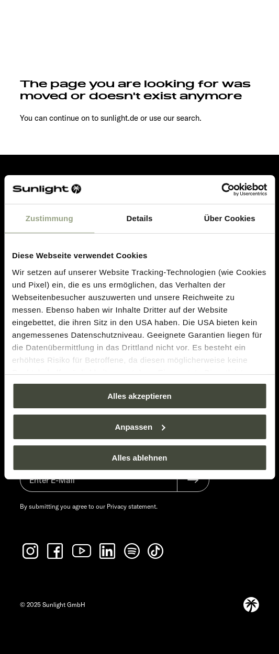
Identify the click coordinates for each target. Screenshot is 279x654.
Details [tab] (140, 218)
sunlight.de (119, 118)
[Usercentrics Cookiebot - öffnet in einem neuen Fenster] (221, 189)
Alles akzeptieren (139, 396)
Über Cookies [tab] (229, 218)
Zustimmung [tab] (49, 218)
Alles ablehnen (140, 457)
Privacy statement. (132, 506)
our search (181, 118)
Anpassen (140, 426)
